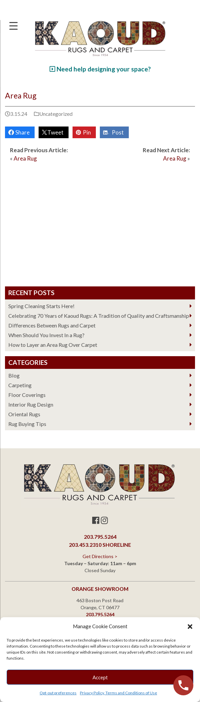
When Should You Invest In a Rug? (46, 335)
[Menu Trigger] (13, 25)
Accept (100, 677)
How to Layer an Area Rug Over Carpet (52, 344)
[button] (190, 626)
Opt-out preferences (58, 692)
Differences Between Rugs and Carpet (52, 325)
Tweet (54, 132)
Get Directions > (100, 556)
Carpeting (20, 385)
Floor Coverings (27, 395)
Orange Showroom (100, 589)
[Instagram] (104, 520)
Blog (14, 375)
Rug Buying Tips (27, 424)
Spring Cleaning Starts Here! (41, 306)
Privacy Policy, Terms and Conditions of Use (118, 692)
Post (117, 132)
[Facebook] (95, 520)
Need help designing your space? (100, 69)
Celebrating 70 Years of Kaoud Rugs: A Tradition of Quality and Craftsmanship (98, 315)
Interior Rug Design (30, 404)
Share (21, 132)
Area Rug (25, 158)
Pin (86, 132)
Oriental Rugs (24, 414)
